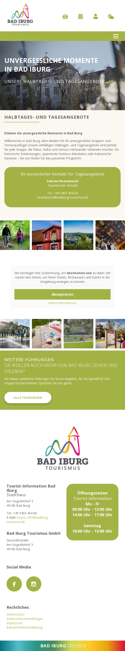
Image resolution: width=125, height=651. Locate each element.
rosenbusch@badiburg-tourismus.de (62, 197)
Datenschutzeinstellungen (25, 619)
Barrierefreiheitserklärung (24, 627)
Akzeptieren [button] (62, 294)
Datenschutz (15, 614)
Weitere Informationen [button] (62, 303)
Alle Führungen (28, 398)
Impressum (15, 623)
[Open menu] (115, 36)
